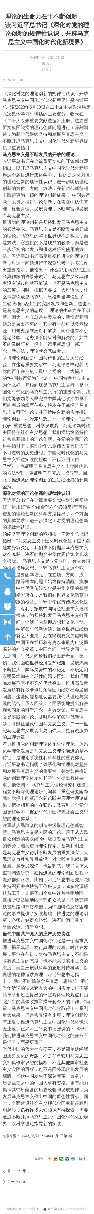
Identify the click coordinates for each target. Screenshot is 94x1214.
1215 (81, 1159)
